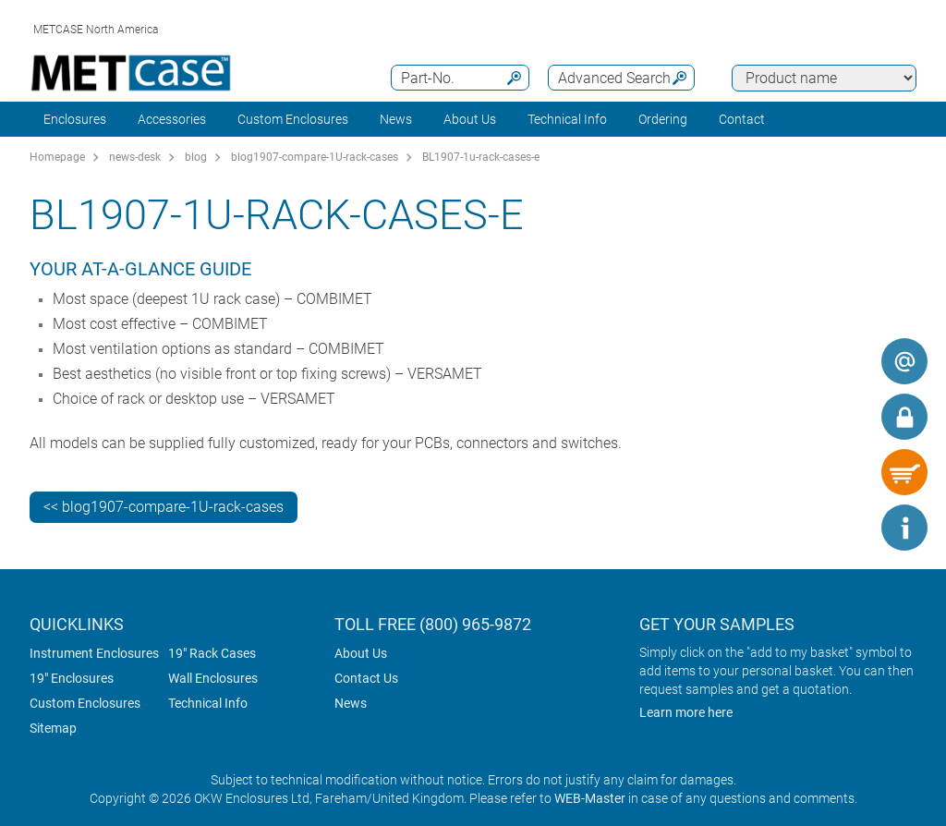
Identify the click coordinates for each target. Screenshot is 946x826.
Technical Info (208, 703)
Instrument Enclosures (94, 653)
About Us (360, 653)
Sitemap (53, 728)
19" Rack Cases (212, 653)
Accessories (172, 119)
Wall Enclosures (213, 678)
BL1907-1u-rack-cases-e (481, 157)
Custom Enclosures (292, 119)
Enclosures (74, 119)
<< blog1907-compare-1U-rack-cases (163, 507)
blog (196, 157)
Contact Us (366, 678)
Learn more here (686, 712)
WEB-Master (589, 798)
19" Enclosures (72, 678)
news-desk (135, 157)
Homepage (57, 157)
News (396, 119)
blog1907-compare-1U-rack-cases (314, 157)
